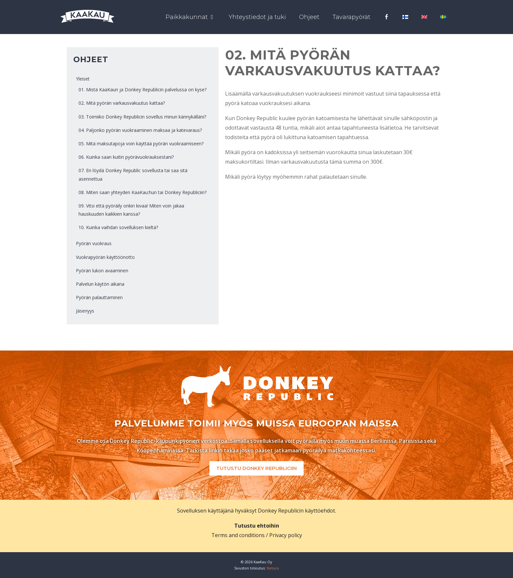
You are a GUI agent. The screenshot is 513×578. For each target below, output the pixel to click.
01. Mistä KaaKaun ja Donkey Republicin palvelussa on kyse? (142, 89)
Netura (273, 568)
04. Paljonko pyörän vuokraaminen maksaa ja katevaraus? (140, 130)
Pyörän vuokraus (94, 243)
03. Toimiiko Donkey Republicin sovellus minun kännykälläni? (142, 117)
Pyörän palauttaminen (99, 297)
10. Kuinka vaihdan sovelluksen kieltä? (118, 227)
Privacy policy (285, 535)
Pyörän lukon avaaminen (102, 270)
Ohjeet (309, 17)
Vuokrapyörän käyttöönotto (105, 257)
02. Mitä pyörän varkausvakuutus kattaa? (122, 103)
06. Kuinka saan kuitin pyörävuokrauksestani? (126, 157)
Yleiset (83, 79)
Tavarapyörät (351, 17)
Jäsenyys (85, 311)
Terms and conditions (238, 535)
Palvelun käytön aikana (100, 284)
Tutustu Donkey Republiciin (256, 468)
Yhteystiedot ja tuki (257, 17)
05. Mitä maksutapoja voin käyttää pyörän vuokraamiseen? (141, 143)
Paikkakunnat (194, 17)
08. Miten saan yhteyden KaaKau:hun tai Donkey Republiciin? (142, 192)
